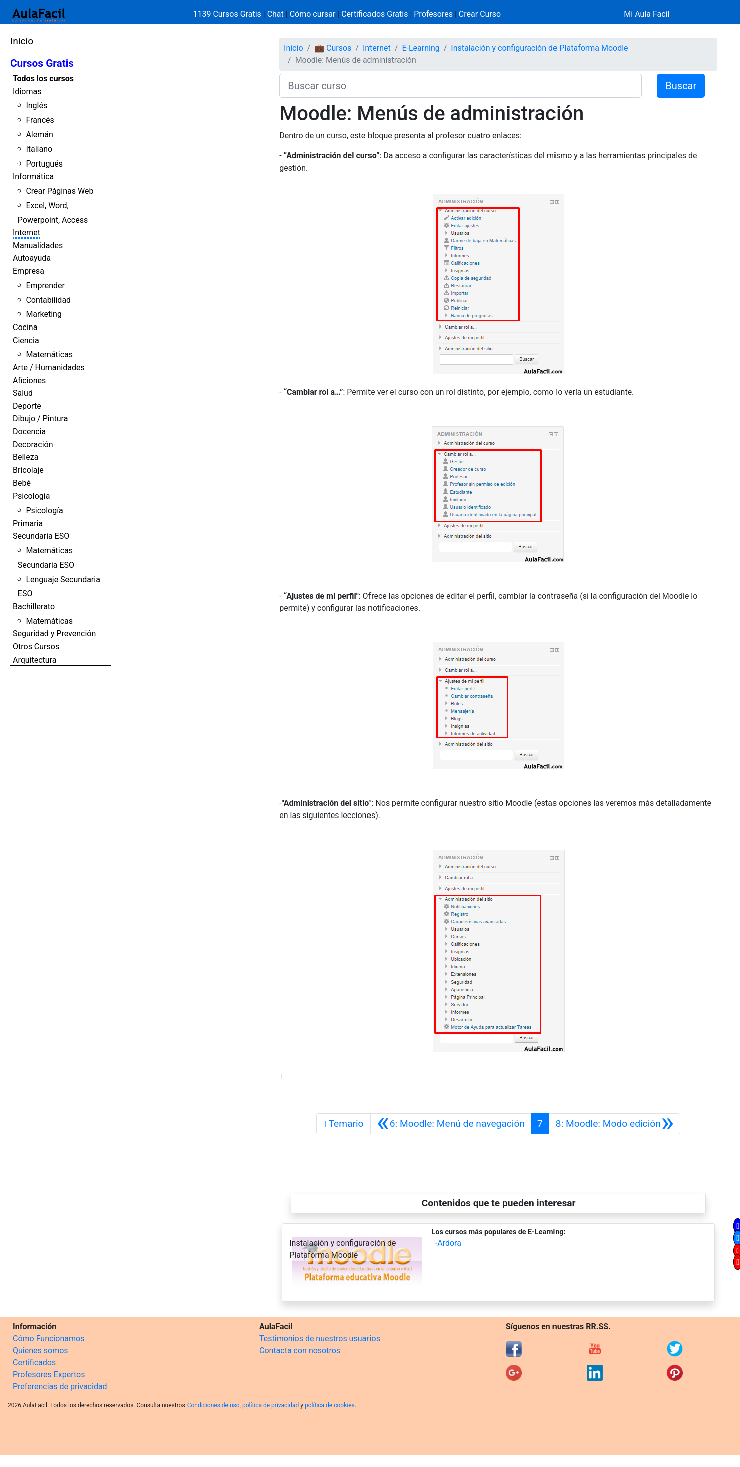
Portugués (44, 164)
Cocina (25, 327)
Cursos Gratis (42, 63)
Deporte (27, 406)
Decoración (33, 444)
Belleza (25, 457)
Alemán (39, 134)
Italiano (39, 149)
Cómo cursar (313, 14)
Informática (33, 176)
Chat (275, 14)
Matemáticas (49, 354)
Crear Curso (480, 14)
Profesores (433, 14)
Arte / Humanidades (49, 367)
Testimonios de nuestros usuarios (319, 1338)
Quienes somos (40, 1350)
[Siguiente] (614, 1123)
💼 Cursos (332, 48)
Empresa (28, 271)
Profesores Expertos (49, 1374)
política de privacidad (270, 1405)
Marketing (43, 314)
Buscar (680, 86)
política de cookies (330, 1405)
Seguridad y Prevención (54, 633)
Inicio (21, 41)
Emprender (45, 285)
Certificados (34, 1362)
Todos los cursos (43, 78)
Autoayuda (32, 258)
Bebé (22, 483)
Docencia (29, 431)
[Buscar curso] (460, 86)
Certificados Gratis (374, 14)
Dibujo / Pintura (40, 418)
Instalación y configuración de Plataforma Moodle (539, 48)
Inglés (36, 105)
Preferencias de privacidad (60, 1386)
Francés (40, 120)
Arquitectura (34, 660)
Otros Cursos (36, 646)
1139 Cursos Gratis (228, 14)
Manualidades (38, 245)
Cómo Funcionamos (48, 1338)
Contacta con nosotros (299, 1350)
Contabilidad (48, 300)
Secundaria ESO (41, 536)
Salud (23, 393)
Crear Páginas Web (59, 191)
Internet (26, 232)
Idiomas (27, 91)
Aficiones (29, 380)
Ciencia (26, 340)
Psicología (31, 496)
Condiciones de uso (213, 1405)
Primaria (28, 523)
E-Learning (420, 48)
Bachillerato (34, 606)
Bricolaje (28, 470)
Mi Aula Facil (646, 14)
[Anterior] (451, 1123)
